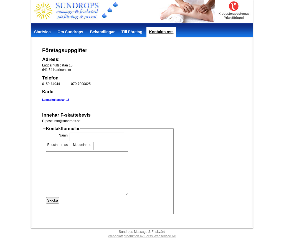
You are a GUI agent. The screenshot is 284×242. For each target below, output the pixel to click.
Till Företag (131, 32)
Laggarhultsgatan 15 (55, 99)
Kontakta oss (161, 32)
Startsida (42, 32)
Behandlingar (102, 32)
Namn (63, 135)
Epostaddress (57, 145)
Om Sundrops (70, 32)
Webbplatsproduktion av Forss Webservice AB (142, 236)
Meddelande (82, 145)
